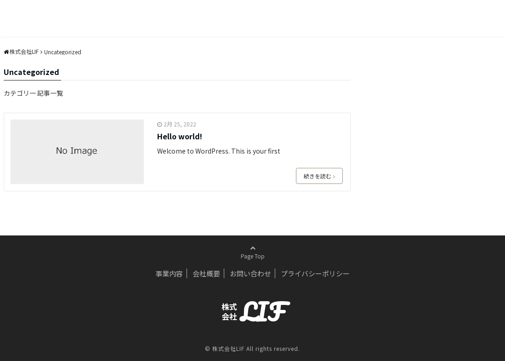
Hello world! (179, 136)
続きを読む (319, 176)
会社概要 (206, 273)
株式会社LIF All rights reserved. (256, 348)
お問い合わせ (250, 273)
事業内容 (169, 273)
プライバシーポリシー (315, 273)
